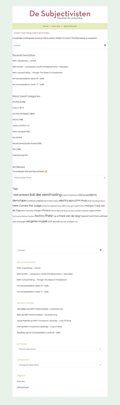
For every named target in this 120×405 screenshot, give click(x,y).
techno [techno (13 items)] (40, 215)
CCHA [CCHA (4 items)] (70, 195)
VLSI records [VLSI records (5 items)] (54, 221)
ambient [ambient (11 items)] (24, 194)
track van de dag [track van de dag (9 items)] (69, 216)
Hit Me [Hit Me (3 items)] (44, 206)
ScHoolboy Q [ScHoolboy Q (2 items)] (72, 210)
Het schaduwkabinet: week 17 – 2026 (28, 85)
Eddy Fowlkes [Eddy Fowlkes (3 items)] (53, 201)
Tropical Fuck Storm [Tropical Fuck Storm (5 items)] (89, 216)
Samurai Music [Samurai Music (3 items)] (62, 211)
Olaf (19, 327)
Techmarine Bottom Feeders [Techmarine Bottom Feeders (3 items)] (23, 216)
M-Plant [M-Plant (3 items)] (81, 206)
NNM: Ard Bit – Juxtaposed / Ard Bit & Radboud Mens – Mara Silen (40, 67)
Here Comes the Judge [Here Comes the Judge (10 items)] (26, 205)
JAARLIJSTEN (18, 126)
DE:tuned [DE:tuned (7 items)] (84, 195)
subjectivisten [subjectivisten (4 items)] (95, 211)
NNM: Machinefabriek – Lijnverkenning (46, 309)
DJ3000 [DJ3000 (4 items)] (29, 201)
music (14, 108)
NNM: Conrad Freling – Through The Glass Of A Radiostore (37, 73)
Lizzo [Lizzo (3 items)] (68, 206)
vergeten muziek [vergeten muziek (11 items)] (36, 221)
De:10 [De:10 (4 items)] (76, 195)
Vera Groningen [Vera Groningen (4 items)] (19, 222)
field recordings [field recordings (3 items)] (94, 201)
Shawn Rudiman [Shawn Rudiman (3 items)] (82, 211)
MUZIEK (15, 102)
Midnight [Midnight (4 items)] (37, 211)
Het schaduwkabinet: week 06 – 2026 (44, 333)
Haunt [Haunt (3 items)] (102, 201)
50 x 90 (15, 138)
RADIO (15, 120)
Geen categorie (19, 132)
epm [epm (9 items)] (71, 200)
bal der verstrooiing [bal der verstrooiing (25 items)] (46, 195)
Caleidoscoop (18, 155)
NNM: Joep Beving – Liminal (24, 61)
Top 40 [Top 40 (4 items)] (56, 216)
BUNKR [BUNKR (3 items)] (64, 195)
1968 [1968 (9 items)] (15, 195)
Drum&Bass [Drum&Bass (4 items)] (38, 201)
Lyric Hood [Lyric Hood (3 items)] (74, 206)
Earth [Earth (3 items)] (46, 201)
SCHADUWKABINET (21, 114)
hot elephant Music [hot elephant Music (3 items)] (54, 206)
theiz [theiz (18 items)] (49, 216)
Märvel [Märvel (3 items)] (53, 211)
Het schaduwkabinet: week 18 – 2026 (28, 79)
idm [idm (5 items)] (64, 206)
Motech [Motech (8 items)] (46, 210)
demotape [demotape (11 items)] (19, 200)
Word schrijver (70, 26)
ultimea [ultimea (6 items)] (103, 216)
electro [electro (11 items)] (63, 200)
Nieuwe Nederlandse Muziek (24, 143)
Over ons (56, 26)
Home (45, 26)
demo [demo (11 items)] (93, 194)
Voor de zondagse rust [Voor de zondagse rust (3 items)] (69, 222)
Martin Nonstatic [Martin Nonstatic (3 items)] (27, 211)
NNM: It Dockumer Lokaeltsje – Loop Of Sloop (52, 321)
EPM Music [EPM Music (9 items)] (81, 200)
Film (14, 149)
